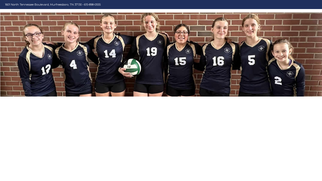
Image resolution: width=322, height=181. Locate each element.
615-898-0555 (92, 4)
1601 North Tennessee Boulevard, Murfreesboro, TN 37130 (43, 4)
